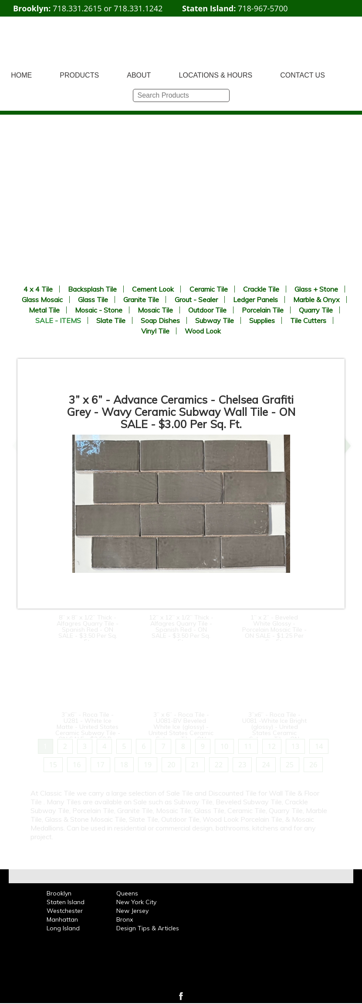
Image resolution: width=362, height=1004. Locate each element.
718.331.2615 (77, 8)
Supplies (262, 320)
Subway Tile (214, 320)
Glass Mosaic (42, 299)
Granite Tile (141, 299)
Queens (127, 893)
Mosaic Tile (155, 309)
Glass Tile (93, 299)
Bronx (124, 919)
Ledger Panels (255, 299)
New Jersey (132, 911)
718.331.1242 (138, 8)
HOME (21, 75)
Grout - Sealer (196, 299)
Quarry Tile (316, 309)
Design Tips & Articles (147, 928)
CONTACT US (302, 75)
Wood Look (203, 330)
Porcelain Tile (263, 309)
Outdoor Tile (207, 309)
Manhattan (62, 919)
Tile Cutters (308, 320)
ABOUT (139, 75)
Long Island (63, 928)
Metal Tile (44, 309)
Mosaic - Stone (98, 309)
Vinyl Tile (155, 330)
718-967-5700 (263, 8)
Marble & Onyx (316, 299)
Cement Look (153, 289)
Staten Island (66, 902)
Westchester (65, 911)
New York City (136, 902)
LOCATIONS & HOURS (216, 75)
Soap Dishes (160, 320)
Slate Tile (110, 320)
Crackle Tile (261, 289)
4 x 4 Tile (38, 289)
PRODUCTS (79, 75)
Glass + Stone (316, 289)
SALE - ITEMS (58, 320)
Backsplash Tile (92, 289)
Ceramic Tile (208, 289)
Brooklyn (59, 893)
